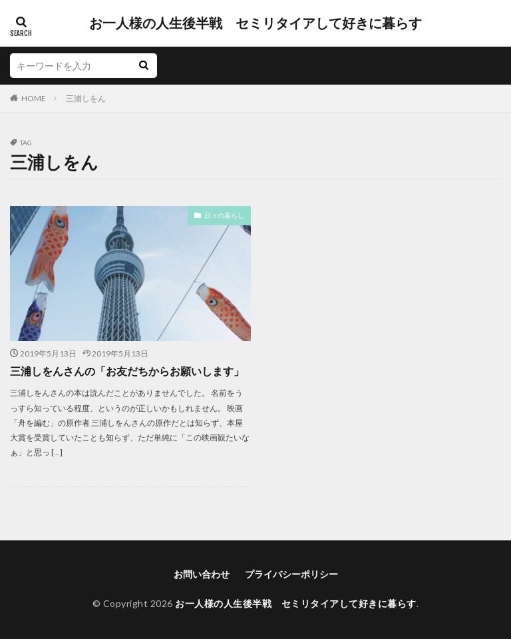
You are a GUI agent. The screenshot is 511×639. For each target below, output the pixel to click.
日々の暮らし (224, 215)
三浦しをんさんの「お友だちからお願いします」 (127, 370)
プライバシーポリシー (291, 574)
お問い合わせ (202, 574)
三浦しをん (86, 98)
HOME (33, 98)
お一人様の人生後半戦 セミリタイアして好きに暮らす (255, 23)
